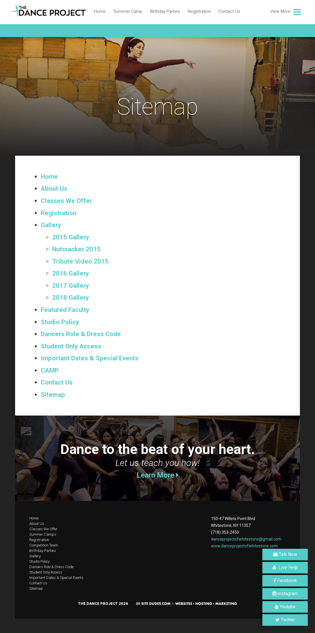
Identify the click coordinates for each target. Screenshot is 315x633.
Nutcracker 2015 (76, 249)
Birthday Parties (165, 11)
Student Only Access (71, 346)
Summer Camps (42, 534)
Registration (199, 11)
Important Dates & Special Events (89, 358)
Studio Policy (60, 322)
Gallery (51, 225)
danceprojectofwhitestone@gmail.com (246, 539)
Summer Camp (127, 11)
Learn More (158, 475)
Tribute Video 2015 (80, 261)
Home (100, 11)
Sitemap (53, 394)
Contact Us (229, 11)
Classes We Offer (66, 200)
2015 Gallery (70, 237)
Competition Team (43, 545)
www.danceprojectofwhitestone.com (244, 546)
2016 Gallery (70, 273)
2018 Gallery (70, 297)
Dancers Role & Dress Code (81, 334)
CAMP (50, 370)
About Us (54, 188)
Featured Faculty (65, 309)
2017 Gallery (70, 285)
